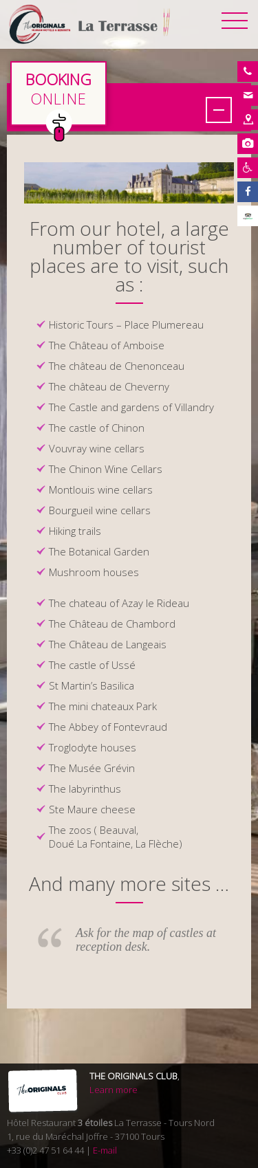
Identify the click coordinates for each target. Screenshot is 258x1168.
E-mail (105, 1150)
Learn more (113, 1089)
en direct (58, 93)
